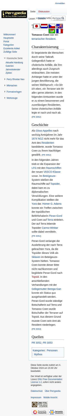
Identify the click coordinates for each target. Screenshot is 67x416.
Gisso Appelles (44, 130)
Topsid (35, 276)
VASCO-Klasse (52, 171)
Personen (52, 350)
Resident (50, 38)
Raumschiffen (53, 167)
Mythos (38, 354)
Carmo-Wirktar (50, 227)
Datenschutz (37, 391)
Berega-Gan (54, 288)
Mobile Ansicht (50, 397)
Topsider (55, 183)
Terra (50, 219)
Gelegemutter (39, 288)
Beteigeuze (49, 175)
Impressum (36, 397)
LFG (34, 167)
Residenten (47, 142)
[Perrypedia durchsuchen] (58, 18)
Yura (34, 203)
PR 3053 (36, 329)
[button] (15, 58)
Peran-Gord (55, 215)
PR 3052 (36, 117)
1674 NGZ (37, 138)
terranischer (38, 38)
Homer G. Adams (51, 203)
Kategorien (39, 350)
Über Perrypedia (52, 391)
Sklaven (36, 257)
